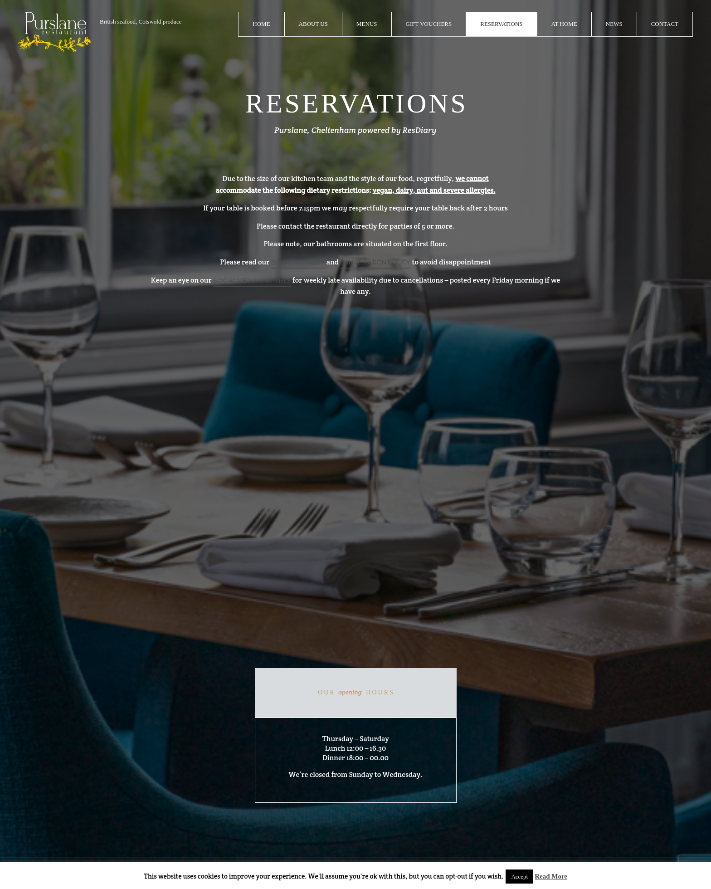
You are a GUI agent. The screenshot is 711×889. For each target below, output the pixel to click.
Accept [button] (519, 876)
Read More (551, 876)
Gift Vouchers (429, 23)
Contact (664, 23)
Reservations (501, 23)
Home (261, 23)
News (614, 23)
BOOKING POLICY (298, 262)
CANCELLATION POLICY (375, 262)
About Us (313, 23)
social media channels (252, 280)
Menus (366, 23)
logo (54, 32)
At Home (564, 23)
